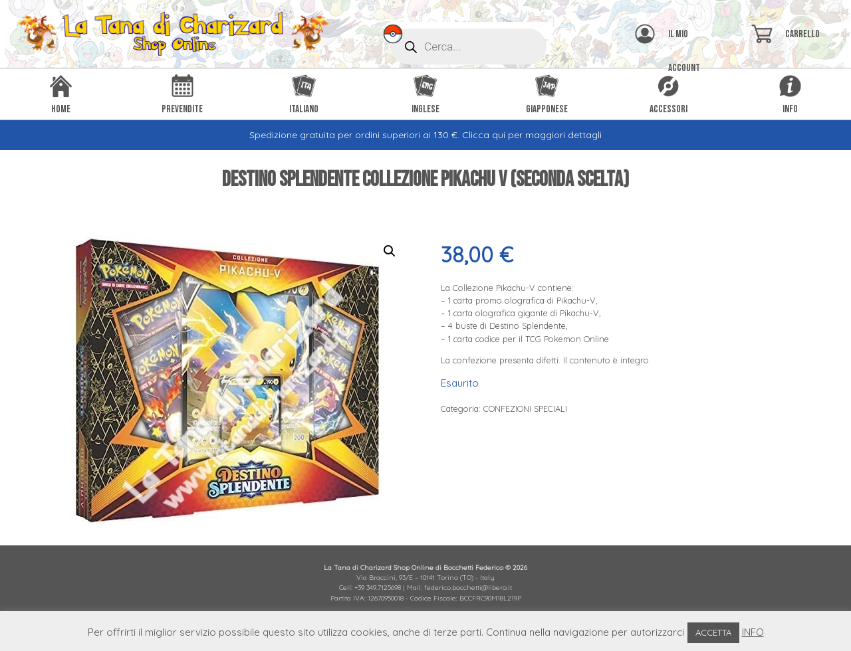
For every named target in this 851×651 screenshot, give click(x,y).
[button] (390, 251)
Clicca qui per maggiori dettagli (532, 135)
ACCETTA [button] (713, 632)
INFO (753, 632)
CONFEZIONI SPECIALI (525, 408)
